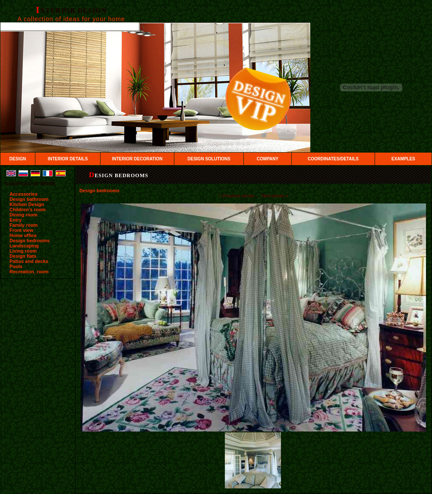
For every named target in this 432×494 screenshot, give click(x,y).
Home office (23, 235)
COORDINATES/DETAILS (333, 158)
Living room (23, 250)
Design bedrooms (29, 240)
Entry (15, 219)
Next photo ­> (275, 195)
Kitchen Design (26, 204)
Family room (23, 225)
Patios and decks (28, 261)
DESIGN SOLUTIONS (208, 158)
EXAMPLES (403, 158)
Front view (21, 230)
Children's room (27, 209)
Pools (15, 266)
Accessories (23, 194)
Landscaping (24, 245)
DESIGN (17, 158)
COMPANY (267, 158)
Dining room (23, 214)
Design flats (22, 256)
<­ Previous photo (236, 195)
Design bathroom (28, 199)
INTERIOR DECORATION (137, 158)
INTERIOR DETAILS (68, 158)
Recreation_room (28, 271)
